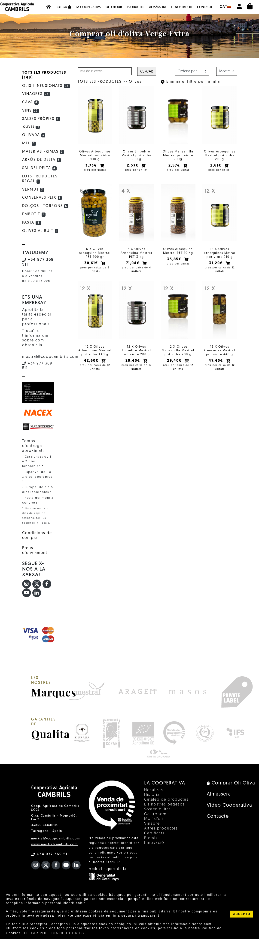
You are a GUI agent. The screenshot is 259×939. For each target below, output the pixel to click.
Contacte (205, 7)
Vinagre (152, 824)
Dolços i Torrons (45, 206)
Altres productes (161, 828)
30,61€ (91, 263)
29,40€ (133, 361)
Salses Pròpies (41, 119)
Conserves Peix (42, 198)
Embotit (34, 214)
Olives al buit (40, 231)
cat (225, 7)
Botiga (63, 7)
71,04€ (133, 263)
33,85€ (175, 259)
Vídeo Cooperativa (229, 805)
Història (152, 795)
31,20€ (216, 263)
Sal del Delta (39, 168)
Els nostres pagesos (164, 804)
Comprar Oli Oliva (231, 783)
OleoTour (114, 7)
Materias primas (43, 152)
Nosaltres (153, 790)
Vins (30, 110)
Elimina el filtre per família (190, 82)
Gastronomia (157, 814)
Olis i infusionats (46, 86)
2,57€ (133, 165)
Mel (29, 143)
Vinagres (36, 94)
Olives (135, 82)
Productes (135, 7)
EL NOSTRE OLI (181, 7)
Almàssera (157, 7)
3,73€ (91, 165)
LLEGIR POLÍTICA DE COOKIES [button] (54, 933)
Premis (151, 838)
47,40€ (216, 361)
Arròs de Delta (41, 160)
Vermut (33, 189)
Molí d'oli (153, 819)
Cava (30, 102)
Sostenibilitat (157, 809)
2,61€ (216, 165)
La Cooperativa (88, 7)
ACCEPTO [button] (241, 914)
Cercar (146, 71)
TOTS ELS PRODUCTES (100, 82)
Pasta (31, 223)
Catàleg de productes (166, 800)
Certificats (154, 833)
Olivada (34, 135)
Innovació (154, 843)
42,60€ (92, 361)
